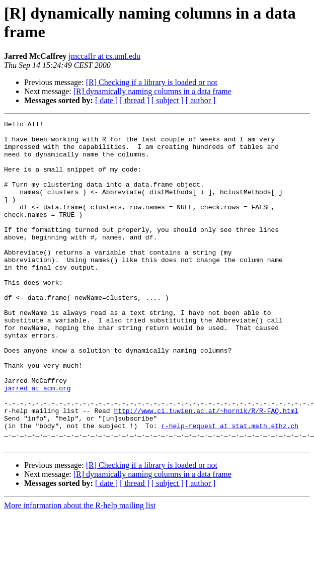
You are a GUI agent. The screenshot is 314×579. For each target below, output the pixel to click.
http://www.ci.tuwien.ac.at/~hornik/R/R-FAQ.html (206, 469)
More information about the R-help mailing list (79, 570)
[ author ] (201, 100)
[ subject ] (167, 100)
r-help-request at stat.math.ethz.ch (229, 487)
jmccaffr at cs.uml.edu (104, 56)
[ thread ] (134, 100)
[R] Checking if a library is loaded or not (151, 82)
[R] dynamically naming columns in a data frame (152, 91)
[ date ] (106, 100)
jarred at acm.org (37, 442)
